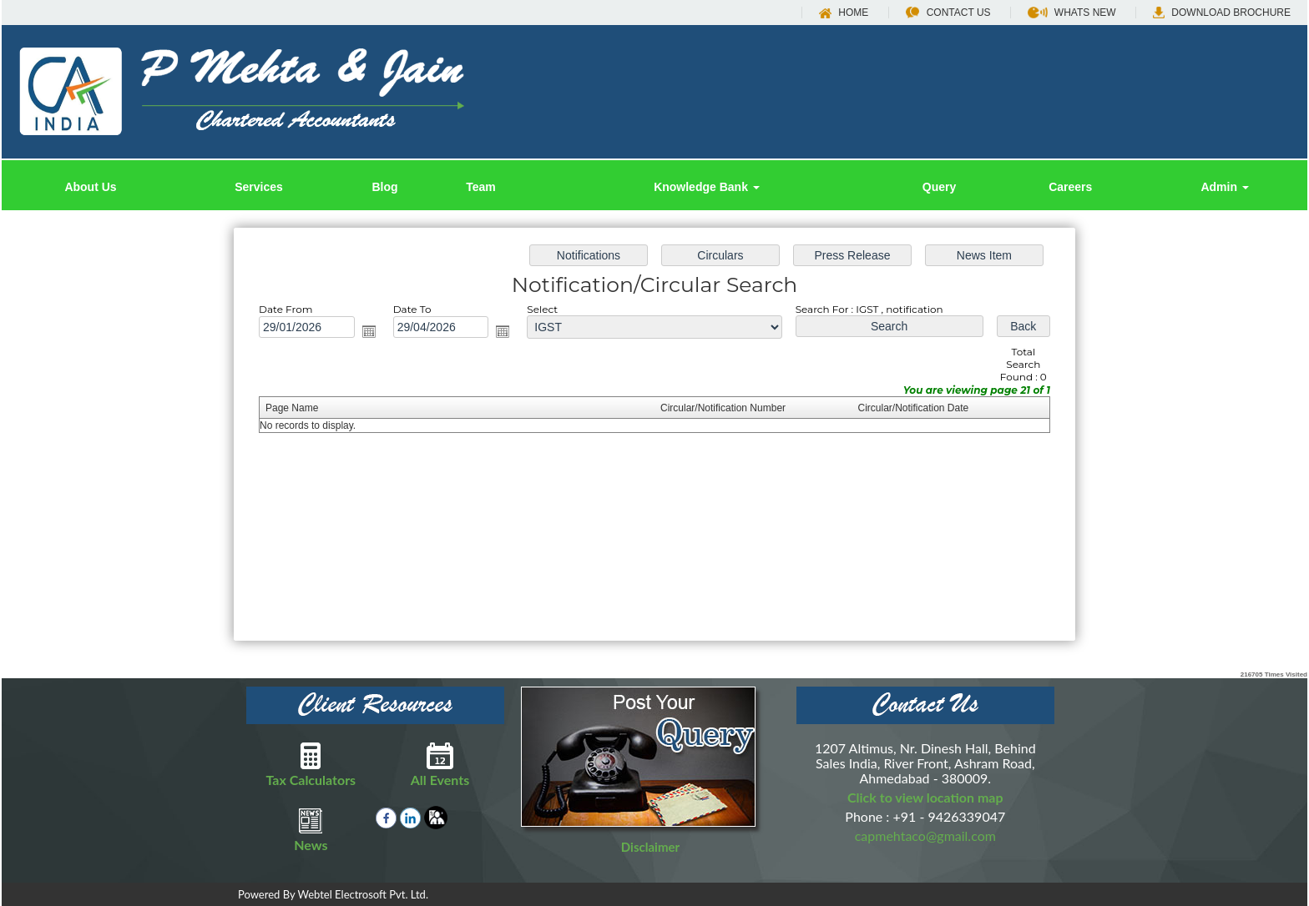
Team (481, 187)
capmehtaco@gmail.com (925, 835)
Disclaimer (650, 846)
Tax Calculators (311, 764)
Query (939, 187)
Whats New (1072, 12)
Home (843, 12)
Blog (384, 187)
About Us (90, 187)
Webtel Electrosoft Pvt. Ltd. (362, 894)
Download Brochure (1222, 12)
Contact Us (948, 12)
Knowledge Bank (707, 187)
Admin (1224, 187)
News (311, 829)
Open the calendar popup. (378, 335)
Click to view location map (925, 797)
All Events (440, 764)
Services (259, 187)
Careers (1070, 187)
